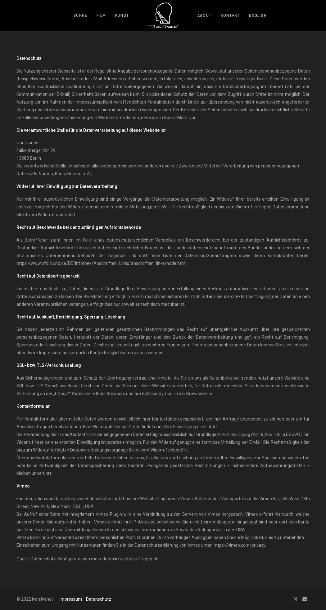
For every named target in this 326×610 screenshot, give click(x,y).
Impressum (71, 599)
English (257, 15)
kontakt (230, 15)
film (101, 15)
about (204, 15)
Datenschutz (98, 599)
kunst (122, 15)
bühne (80, 15)
